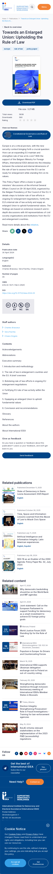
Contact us (35, 782)
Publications (13, 18)
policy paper (32, 49)
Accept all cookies (15, 863)
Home (4, 18)
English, (20, 546)
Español (27, 546)
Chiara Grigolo (11, 336)
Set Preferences (38, 863)
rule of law (18, 49)
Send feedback (26, 455)
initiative (34, 224)
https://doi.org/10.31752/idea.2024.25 (18, 293)
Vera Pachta (10, 332)
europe (7, 49)
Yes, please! (43, 768)
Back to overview (13, 27)
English (20, 498)
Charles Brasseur (12, 327)
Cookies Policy (14, 834)
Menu (44, 7)
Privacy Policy (32, 834)
